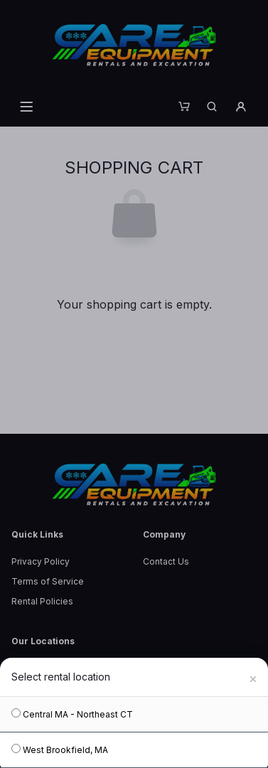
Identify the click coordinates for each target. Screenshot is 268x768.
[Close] (253, 677)
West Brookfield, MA (59, 749)
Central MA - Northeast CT (72, 714)
